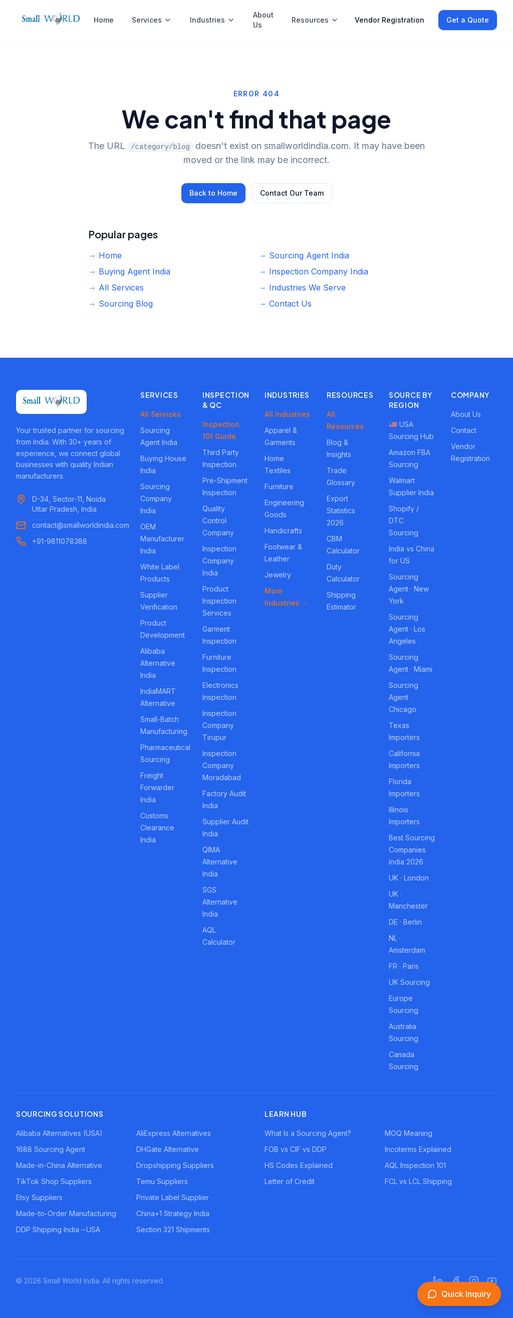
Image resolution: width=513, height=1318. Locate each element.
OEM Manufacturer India (162, 538)
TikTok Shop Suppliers (54, 1181)
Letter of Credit (290, 1181)
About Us (263, 20)
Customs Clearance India (157, 827)
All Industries (287, 414)
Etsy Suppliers (39, 1197)
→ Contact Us (285, 304)
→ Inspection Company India (313, 271)
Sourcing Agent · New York (409, 588)
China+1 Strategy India (172, 1213)
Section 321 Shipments (173, 1229)
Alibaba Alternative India (157, 663)
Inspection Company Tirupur (219, 725)
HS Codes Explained (299, 1165)
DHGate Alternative (167, 1149)
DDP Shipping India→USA (58, 1229)
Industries (212, 20)
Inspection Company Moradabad (221, 765)
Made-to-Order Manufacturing (66, 1213)
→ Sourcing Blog (120, 304)
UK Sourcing (409, 982)
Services (152, 20)
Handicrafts (283, 530)
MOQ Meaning (408, 1133)
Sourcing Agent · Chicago (403, 697)
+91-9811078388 (59, 541)
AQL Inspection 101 (415, 1165)
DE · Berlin (405, 922)
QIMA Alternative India (219, 861)
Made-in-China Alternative (59, 1165)
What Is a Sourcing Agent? (308, 1133)
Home (104, 20)
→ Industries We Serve (302, 287)
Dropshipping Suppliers (175, 1165)
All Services (160, 414)
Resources (315, 20)
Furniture (279, 486)
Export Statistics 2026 (341, 510)
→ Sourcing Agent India (304, 255)
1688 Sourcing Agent (50, 1149)
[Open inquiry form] (459, 1294)
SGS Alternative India (219, 902)
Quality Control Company (218, 520)
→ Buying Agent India (129, 271)
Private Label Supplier (172, 1197)
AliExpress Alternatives (173, 1133)
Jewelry (278, 574)
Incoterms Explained (418, 1149)
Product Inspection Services (219, 600)
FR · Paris (404, 966)
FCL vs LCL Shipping (418, 1181)
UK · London (409, 877)
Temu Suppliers (162, 1181)
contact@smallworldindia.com (80, 525)
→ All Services (116, 287)
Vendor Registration (389, 20)
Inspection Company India (219, 560)
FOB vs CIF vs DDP (296, 1149)
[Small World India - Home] (51, 20)
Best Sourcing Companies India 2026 (412, 849)
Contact (463, 430)
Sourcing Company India (156, 498)
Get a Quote (467, 20)
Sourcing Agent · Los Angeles (407, 629)
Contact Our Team (292, 193)
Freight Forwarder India (157, 787)
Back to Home (213, 193)
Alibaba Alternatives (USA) (59, 1133)
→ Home (105, 255)
